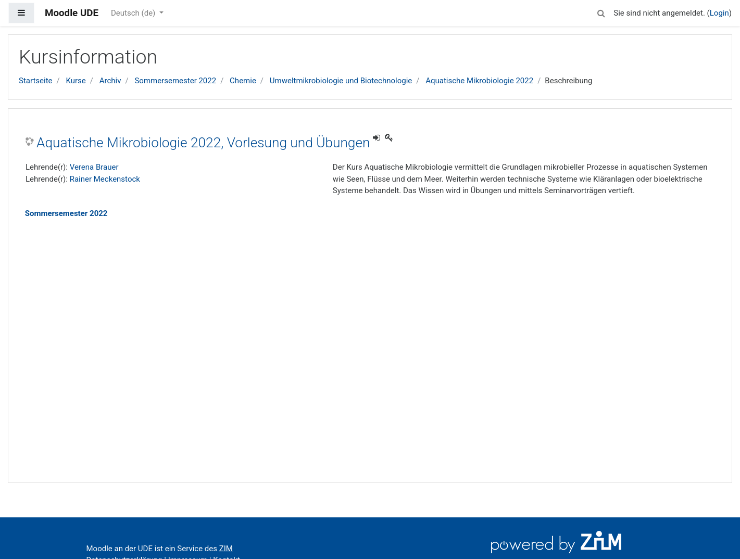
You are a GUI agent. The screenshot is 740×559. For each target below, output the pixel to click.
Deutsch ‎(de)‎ (134, 13)
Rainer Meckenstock (105, 179)
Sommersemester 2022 (175, 80)
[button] (601, 12)
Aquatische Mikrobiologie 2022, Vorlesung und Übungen (203, 142)
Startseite (36, 80)
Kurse (75, 80)
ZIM (226, 548)
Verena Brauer (94, 167)
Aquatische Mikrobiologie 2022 (479, 80)
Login (719, 13)
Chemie (243, 80)
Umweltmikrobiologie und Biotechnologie (341, 80)
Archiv (110, 80)
